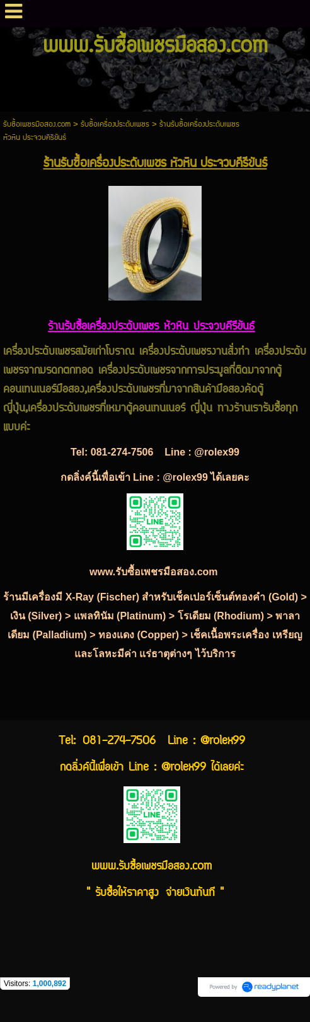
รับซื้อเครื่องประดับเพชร (115, 124)
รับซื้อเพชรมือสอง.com (37, 124)
